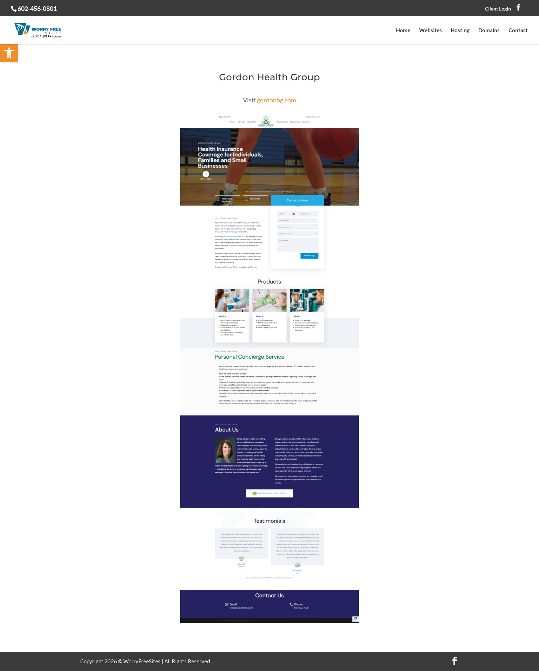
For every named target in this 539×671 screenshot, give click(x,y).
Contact (518, 30)
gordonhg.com (276, 100)
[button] (9, 53)
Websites (430, 30)
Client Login (498, 9)
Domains (489, 30)
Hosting (460, 30)
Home (403, 30)
